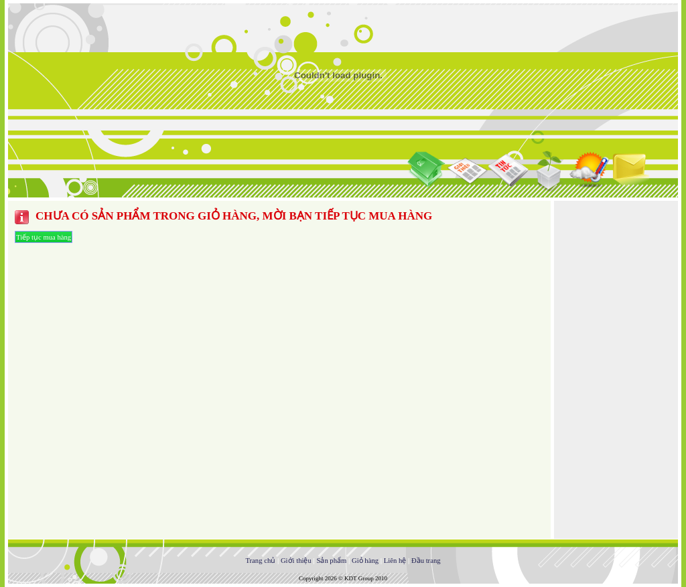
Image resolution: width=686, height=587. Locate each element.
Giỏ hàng (365, 560)
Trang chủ (260, 560)
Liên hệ (395, 560)
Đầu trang (426, 560)
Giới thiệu (296, 560)
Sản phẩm (331, 560)
